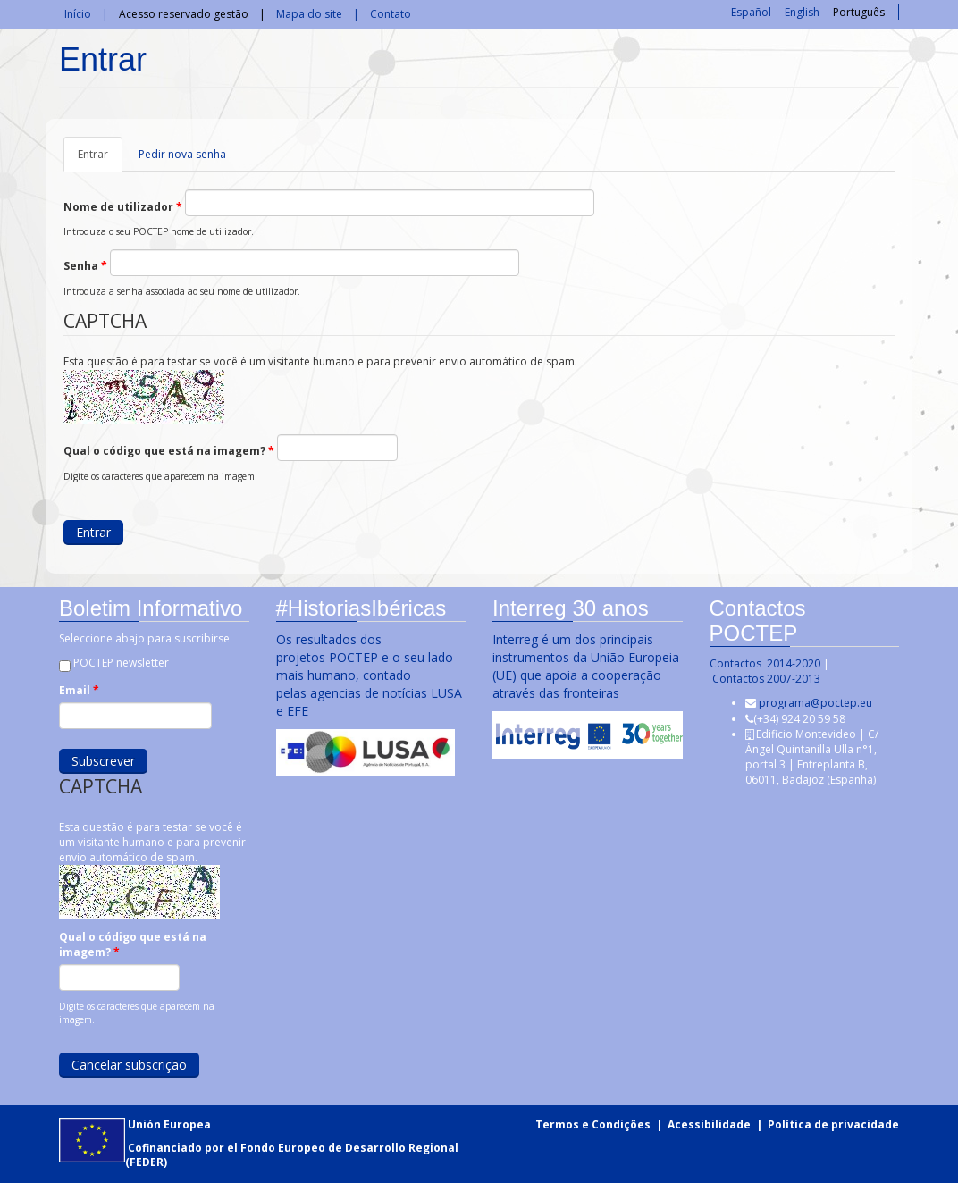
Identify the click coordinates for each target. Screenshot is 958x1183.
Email (77, 690)
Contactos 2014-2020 (763, 663)
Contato (390, 13)
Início (77, 13)
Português (859, 12)
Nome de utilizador (122, 206)
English (802, 12)
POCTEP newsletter (119, 662)
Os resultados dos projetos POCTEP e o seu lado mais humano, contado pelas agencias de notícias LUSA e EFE (367, 675)
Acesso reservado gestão (183, 13)
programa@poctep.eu (813, 702)
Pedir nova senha (182, 154)
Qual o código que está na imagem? (168, 450)
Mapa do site (309, 13)
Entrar (100, 159)
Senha (85, 265)
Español (751, 12)
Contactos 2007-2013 (764, 678)
